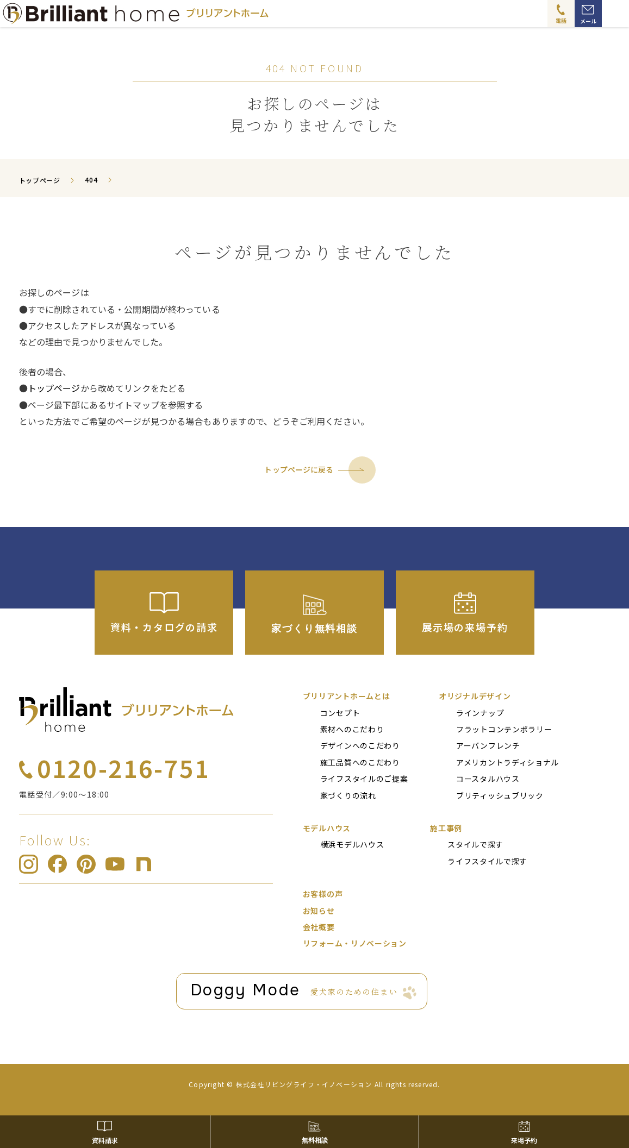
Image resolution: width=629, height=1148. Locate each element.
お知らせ (319, 910)
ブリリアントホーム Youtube (114, 864)
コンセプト (340, 712)
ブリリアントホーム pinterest (86, 864)
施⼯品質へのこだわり (360, 762)
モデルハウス (327, 828)
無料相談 (315, 1140)
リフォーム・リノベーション (355, 943)
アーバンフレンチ (488, 745)
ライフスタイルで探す (487, 861)
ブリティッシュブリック (500, 795)
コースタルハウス (488, 778)
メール (588, 21)
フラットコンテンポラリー (504, 729)
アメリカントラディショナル (507, 762)
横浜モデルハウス (352, 844)
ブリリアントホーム (126, 709)
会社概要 (319, 926)
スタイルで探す (475, 844)
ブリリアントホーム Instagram (28, 864)
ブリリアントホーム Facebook (57, 864)
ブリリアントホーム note (143, 864)
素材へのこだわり (352, 729)
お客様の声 (323, 893)
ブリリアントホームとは (346, 696)
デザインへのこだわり (360, 745)
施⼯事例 (446, 828)
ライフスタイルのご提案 (364, 778)
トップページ (54, 387)
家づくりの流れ (348, 795)
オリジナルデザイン (474, 696)
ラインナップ (480, 712)
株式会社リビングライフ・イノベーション (304, 1084)
